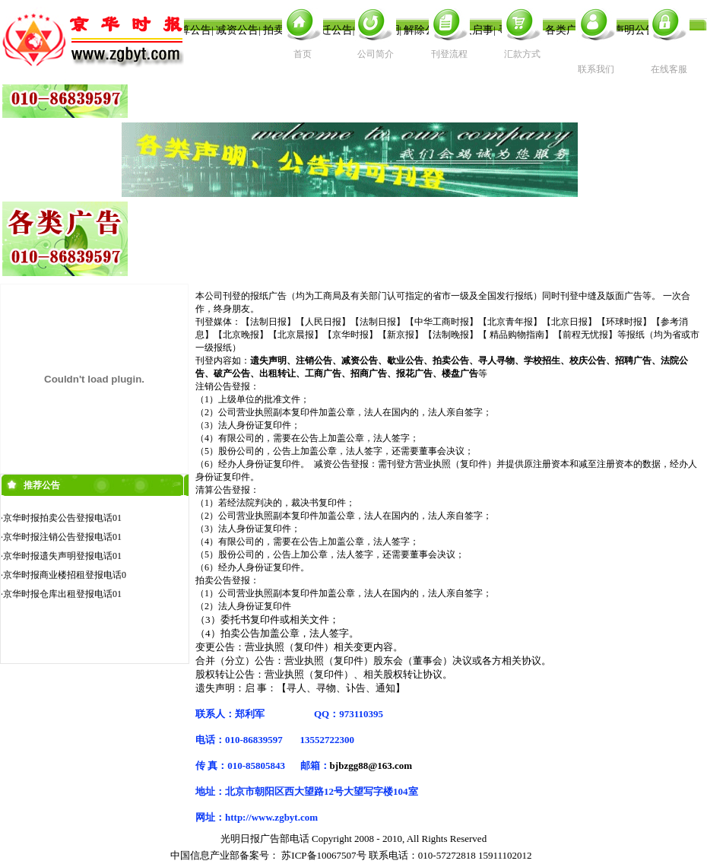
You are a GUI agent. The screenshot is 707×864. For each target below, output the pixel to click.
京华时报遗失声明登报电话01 (62, 558)
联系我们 (596, 69)
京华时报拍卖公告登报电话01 (62, 520)
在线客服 (669, 69)
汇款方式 (522, 54)
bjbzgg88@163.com (371, 765)
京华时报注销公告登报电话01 (62, 539)
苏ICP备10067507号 (323, 855)
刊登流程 (449, 54)
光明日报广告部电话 (264, 838)
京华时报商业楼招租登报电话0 (64, 577)
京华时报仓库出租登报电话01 (62, 596)
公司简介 (375, 54)
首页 (302, 54)
